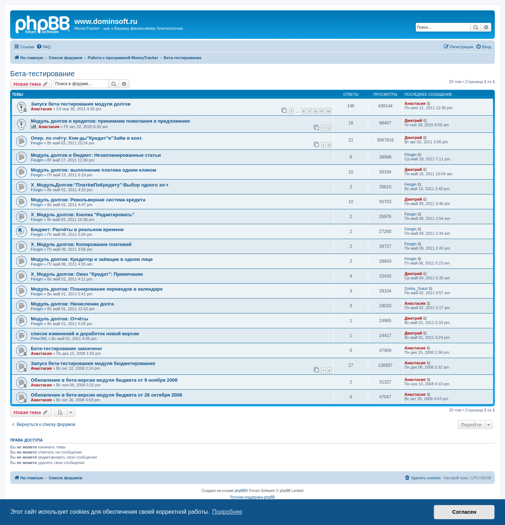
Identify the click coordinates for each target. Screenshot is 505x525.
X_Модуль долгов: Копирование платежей (81, 244)
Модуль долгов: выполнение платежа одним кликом (93, 170)
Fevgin (37, 143)
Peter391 (39, 338)
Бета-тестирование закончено (66, 348)
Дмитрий (413, 120)
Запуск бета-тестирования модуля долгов (81, 104)
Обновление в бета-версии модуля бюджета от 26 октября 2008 (106, 395)
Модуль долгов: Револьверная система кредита (88, 199)
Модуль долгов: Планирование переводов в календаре (97, 289)
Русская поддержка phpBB (252, 497)
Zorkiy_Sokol (416, 288)
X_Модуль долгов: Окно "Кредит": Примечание (87, 274)
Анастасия (41, 109)
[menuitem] (43, 46)
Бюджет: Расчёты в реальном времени (77, 229)
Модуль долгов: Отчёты (59, 318)
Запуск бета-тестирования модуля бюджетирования (93, 363)
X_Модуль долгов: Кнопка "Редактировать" (83, 214)
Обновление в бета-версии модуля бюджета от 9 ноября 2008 (104, 380)
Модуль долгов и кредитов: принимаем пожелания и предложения (110, 121)
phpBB (240, 491)
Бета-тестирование (42, 74)
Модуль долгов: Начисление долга (72, 304)
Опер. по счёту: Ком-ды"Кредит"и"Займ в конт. (87, 138)
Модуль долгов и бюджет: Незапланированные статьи (96, 155)
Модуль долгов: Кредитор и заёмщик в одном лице (92, 259)
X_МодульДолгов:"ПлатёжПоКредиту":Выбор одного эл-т (100, 185)
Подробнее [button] (227, 512)
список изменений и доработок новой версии (85, 333)
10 (328, 111)
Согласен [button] (464, 512)
